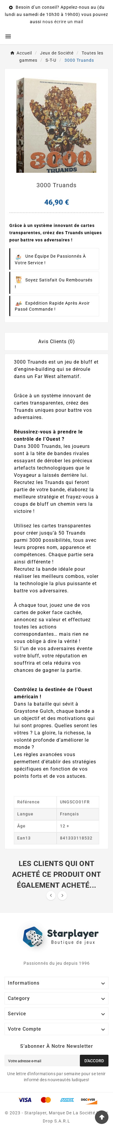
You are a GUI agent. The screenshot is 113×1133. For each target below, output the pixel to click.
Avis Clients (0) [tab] (56, 341)
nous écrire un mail (62, 21)
